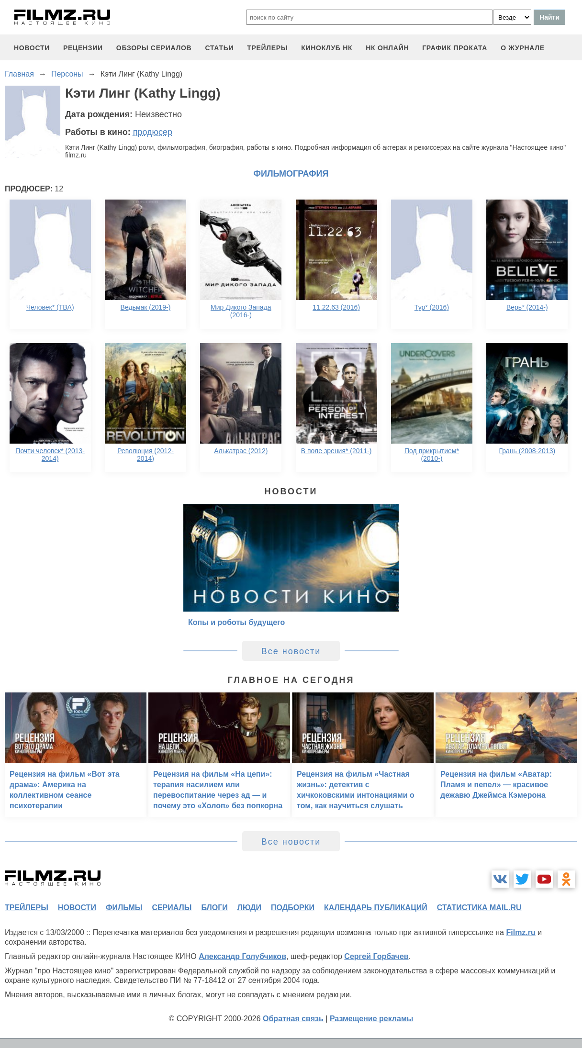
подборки (292, 907)
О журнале (523, 48)
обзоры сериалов (154, 48)
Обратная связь (293, 1019)
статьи (219, 48)
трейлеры (267, 48)
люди (249, 907)
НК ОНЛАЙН (387, 48)
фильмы (124, 907)
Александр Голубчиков (242, 956)
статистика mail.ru (479, 907)
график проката (454, 48)
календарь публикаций (375, 907)
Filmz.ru (520, 932)
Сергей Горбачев (376, 956)
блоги (214, 907)
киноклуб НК (326, 48)
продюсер (152, 132)
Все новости (291, 651)
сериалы (171, 907)
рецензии (83, 48)
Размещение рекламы (372, 1019)
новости (32, 48)
